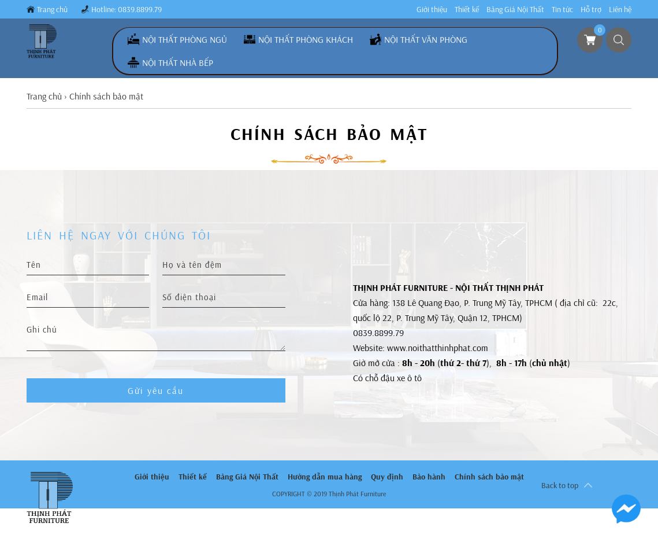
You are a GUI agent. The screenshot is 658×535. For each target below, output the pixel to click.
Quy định (387, 476)
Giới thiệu (432, 9)
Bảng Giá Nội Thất (515, 9)
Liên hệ (620, 9)
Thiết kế (467, 9)
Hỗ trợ (591, 9)
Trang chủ (52, 9)
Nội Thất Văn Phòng (425, 39)
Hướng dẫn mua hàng (325, 476)
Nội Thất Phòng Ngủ (184, 39)
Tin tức (562, 9)
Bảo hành (428, 476)
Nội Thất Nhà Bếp (177, 62)
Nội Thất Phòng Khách (305, 39)
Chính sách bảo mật (489, 476)
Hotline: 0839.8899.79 (126, 9)
